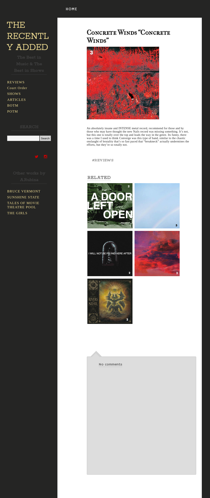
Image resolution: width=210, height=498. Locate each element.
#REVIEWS (102, 160)
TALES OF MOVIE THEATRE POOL (23, 205)
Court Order (17, 88)
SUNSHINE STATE (23, 197)
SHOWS (14, 94)
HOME (71, 9)
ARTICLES (16, 100)
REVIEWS (16, 82)
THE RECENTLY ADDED (28, 36)
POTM (12, 111)
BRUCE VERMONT (24, 191)
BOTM (12, 105)
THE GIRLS (17, 213)
